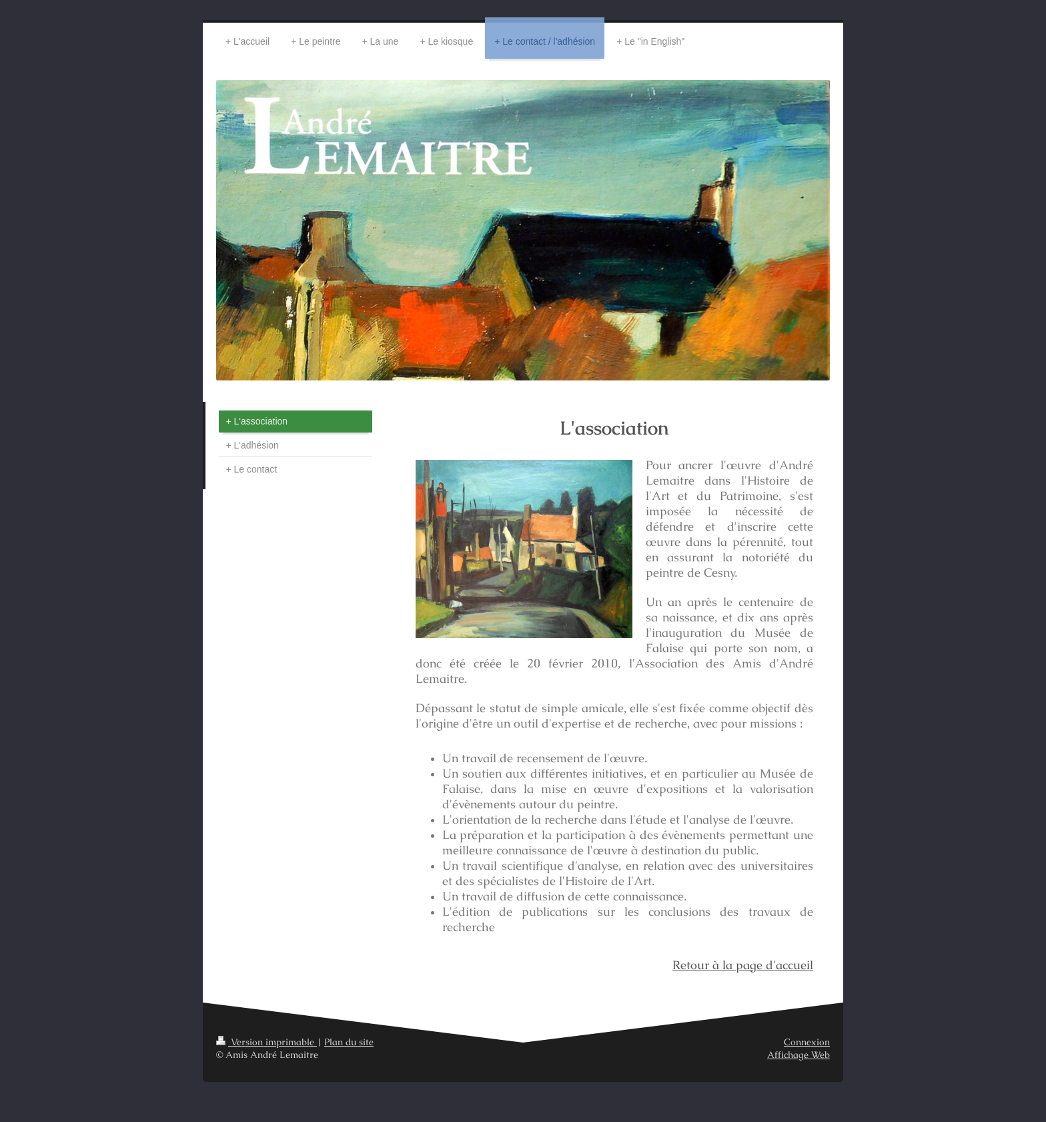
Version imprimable (266, 1042)
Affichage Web (798, 1055)
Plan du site (349, 1042)
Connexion (807, 1042)
